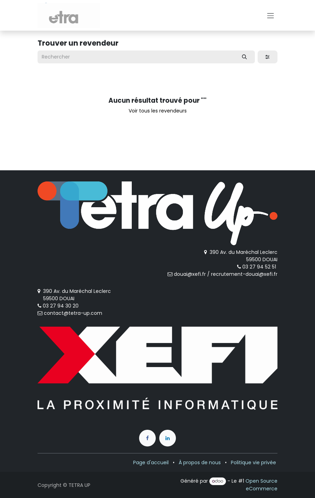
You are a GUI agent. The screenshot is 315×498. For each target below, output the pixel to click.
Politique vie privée (253, 462)
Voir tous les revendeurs (158, 110)
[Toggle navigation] (270, 15)
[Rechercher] (244, 56)
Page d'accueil (151, 462)
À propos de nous (200, 462)
